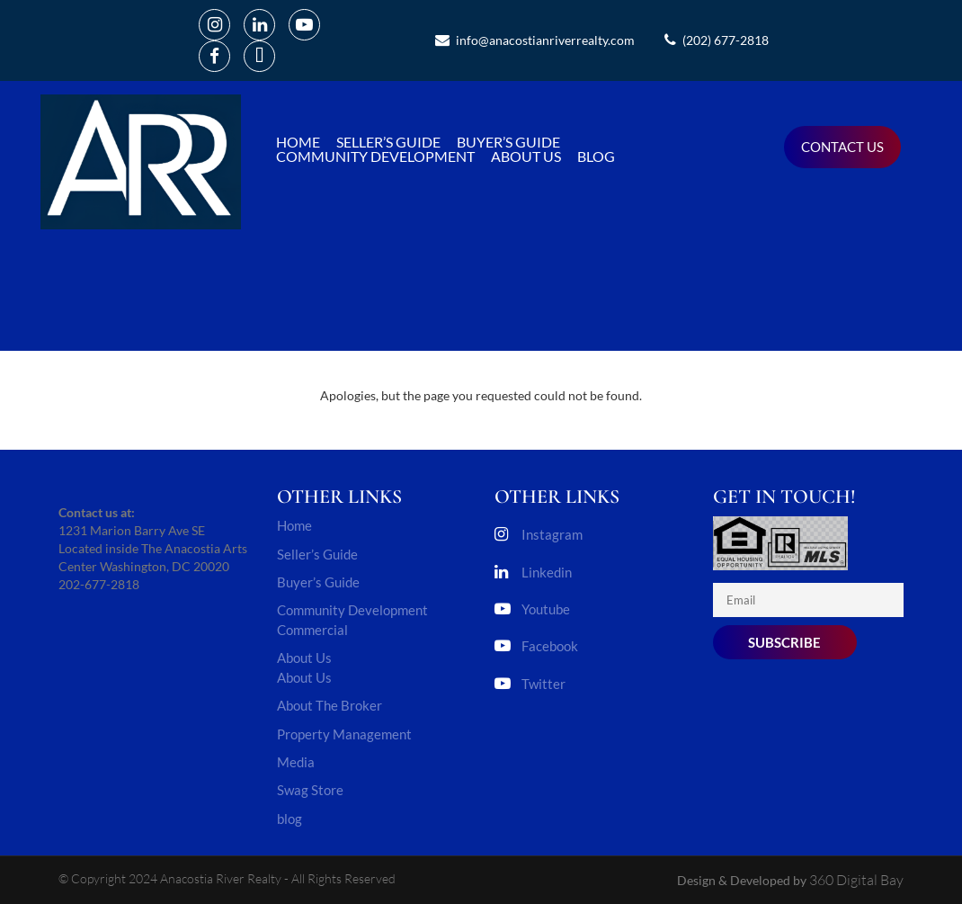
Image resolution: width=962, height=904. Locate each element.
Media (296, 762)
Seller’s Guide (388, 142)
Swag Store (310, 790)
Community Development (375, 156)
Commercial (312, 630)
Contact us (842, 147)
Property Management (344, 734)
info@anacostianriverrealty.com (535, 40)
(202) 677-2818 (716, 40)
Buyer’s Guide (508, 142)
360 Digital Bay (856, 880)
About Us (526, 156)
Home (298, 142)
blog (596, 156)
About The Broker (329, 705)
